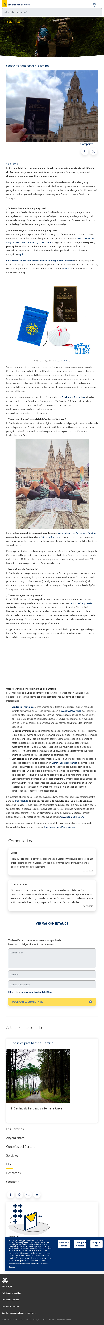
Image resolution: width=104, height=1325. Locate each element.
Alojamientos (15, 1138)
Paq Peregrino (51, 827)
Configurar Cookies (10, 1306)
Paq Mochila (21, 800)
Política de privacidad (11, 1293)
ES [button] (94, 4)
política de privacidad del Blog (36, 992)
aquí (20, 254)
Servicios (12, 1155)
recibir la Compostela (81, 603)
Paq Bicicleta (68, 827)
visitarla (67, 268)
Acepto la (31, 992)
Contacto (12, 1182)
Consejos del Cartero (20, 1146)
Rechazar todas (64, 1244)
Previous (7, 1080)
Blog (17, 22)
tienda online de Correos (63, 361)
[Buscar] (52, 12)
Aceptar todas (96, 1244)
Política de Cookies (10, 1300)
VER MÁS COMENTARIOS (52, 923)
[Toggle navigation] (100, 3)
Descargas (13, 1173)
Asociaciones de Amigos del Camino (77, 533)
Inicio (9, 22)
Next (97, 1080)
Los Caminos (15, 1129)
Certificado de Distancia (64, 762)
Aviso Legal (7, 1286)
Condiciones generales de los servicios (18, 1313)
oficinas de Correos (49, 537)
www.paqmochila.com (72, 816)
